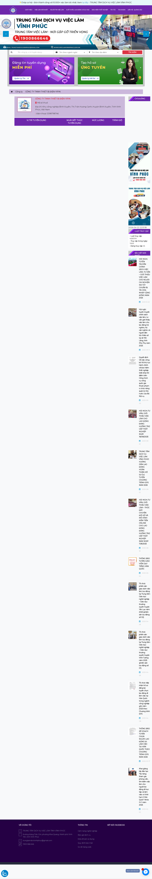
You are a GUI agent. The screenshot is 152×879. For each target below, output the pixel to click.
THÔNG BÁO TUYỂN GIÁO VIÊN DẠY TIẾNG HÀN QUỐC (144, 563)
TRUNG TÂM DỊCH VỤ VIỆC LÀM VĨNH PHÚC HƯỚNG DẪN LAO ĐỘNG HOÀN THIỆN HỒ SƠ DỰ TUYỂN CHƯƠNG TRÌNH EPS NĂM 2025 (144, 468)
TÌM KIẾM (132, 52)
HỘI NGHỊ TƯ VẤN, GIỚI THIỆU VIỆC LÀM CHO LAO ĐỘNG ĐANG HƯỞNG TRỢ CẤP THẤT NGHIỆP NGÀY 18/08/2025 (144, 424)
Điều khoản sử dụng (86, 839)
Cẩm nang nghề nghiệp (87, 831)
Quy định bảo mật (85, 843)
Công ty (19, 92)
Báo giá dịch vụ (84, 835)
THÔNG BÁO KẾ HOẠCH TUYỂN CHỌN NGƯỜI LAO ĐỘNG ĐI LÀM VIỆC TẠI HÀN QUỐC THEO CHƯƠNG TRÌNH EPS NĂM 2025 (144, 743)
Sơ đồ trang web (84, 847)
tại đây (33, 2)
